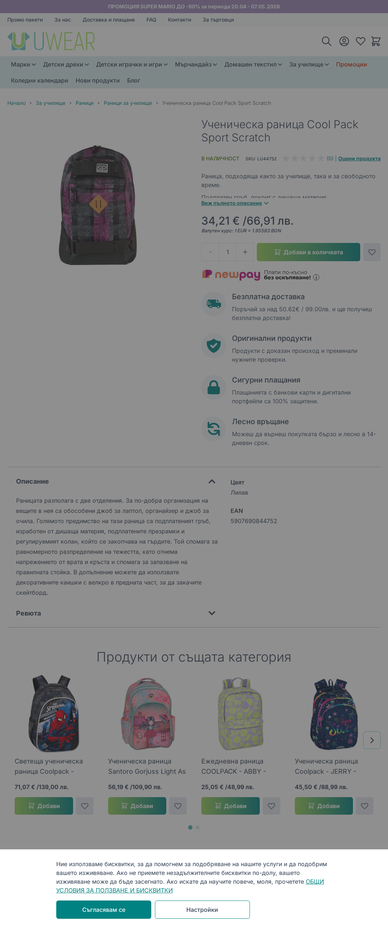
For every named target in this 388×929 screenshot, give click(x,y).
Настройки (202, 909)
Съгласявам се (103, 909)
